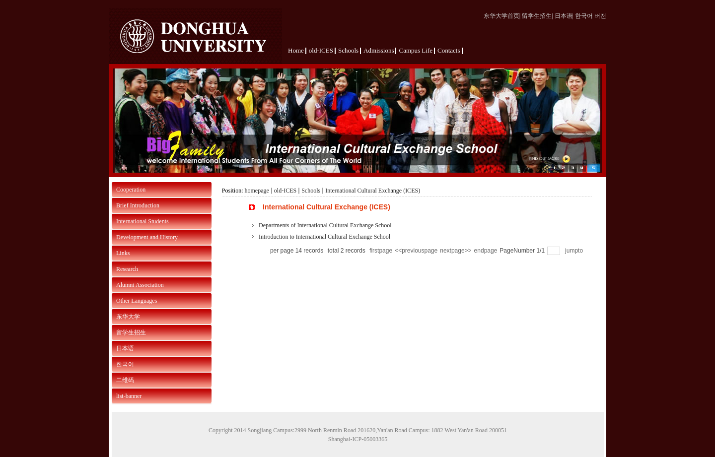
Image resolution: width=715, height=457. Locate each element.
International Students (142, 221)
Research (127, 268)
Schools (310, 190)
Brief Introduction (137, 205)
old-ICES (285, 190)
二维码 (125, 380)
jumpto (574, 250)
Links (123, 253)
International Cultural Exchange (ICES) (372, 190)
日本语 (125, 348)
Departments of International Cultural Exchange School (325, 225)
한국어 (125, 364)
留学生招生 (131, 332)
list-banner (129, 395)
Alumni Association (140, 284)
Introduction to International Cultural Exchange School (324, 236)
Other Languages (136, 300)
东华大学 (128, 316)
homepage (257, 190)
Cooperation (130, 189)
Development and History (147, 237)
